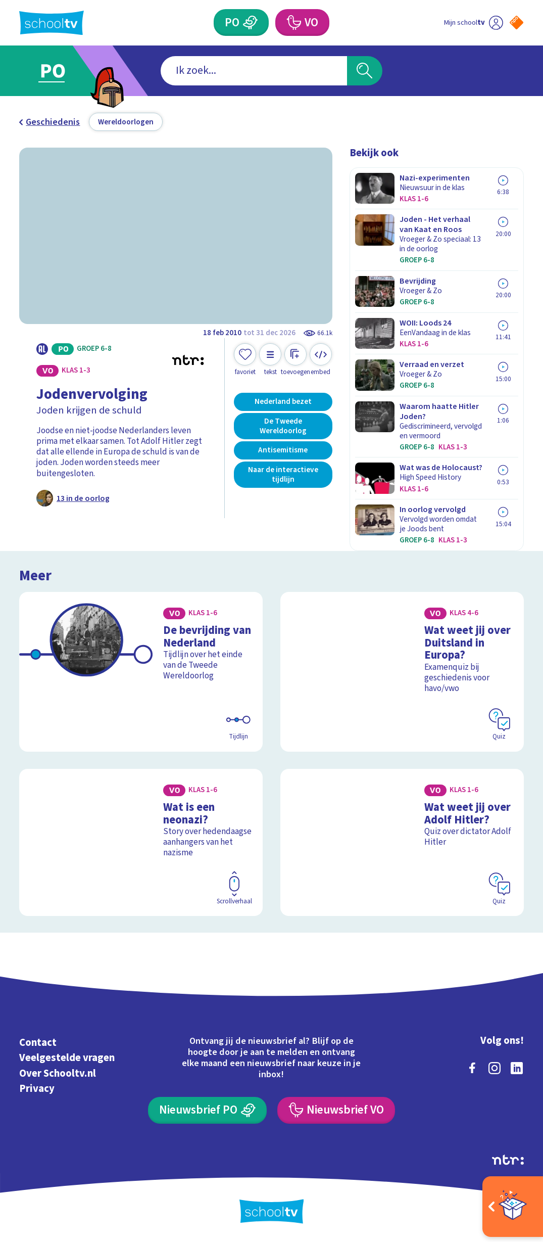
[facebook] (472, 1068)
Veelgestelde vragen (67, 1057)
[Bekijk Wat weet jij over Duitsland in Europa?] (402, 672)
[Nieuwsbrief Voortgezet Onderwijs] (336, 1110)
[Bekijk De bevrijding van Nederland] (141, 672)
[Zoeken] (364, 70)
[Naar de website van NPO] (516, 22)
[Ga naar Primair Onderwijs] (66, 70)
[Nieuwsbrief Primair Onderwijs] (207, 1110)
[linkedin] (517, 1068)
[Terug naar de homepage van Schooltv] (51, 23)
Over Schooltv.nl (57, 1073)
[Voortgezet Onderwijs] (302, 22)
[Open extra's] (512, 1206)
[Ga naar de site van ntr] (508, 1160)
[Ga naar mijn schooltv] (473, 22)
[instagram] (494, 1068)
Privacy (37, 1088)
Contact (38, 1042)
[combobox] (254, 70)
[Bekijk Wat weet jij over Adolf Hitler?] (402, 842)
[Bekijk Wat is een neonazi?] (141, 842)
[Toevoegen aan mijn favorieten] (245, 359)
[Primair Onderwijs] (241, 22)
